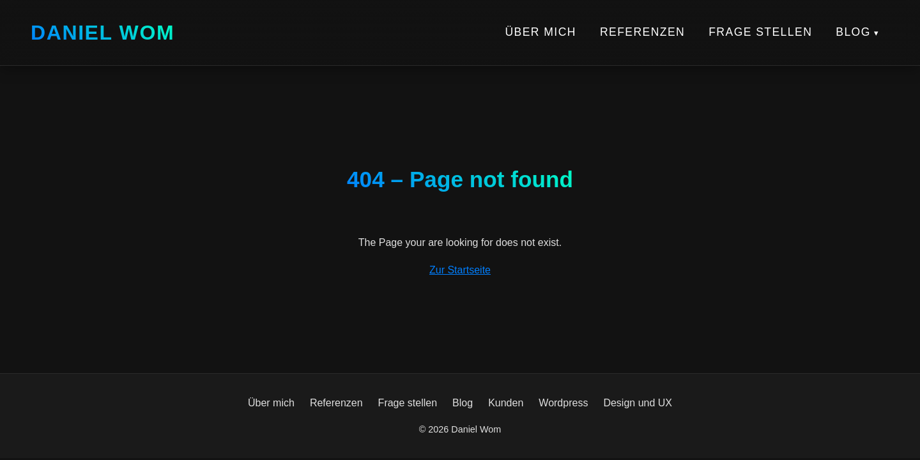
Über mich (540, 32)
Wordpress (563, 402)
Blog (853, 32)
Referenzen (642, 32)
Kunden (505, 402)
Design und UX (637, 402)
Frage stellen (760, 32)
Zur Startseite (460, 269)
